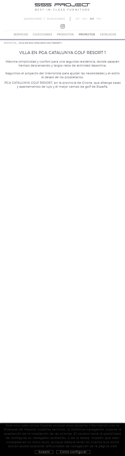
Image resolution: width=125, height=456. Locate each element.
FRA (99, 19)
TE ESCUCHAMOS (56, 19)
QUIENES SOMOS (33, 19)
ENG (84, 19)
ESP (92, 19)
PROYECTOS (10, 43)
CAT (78, 19)
